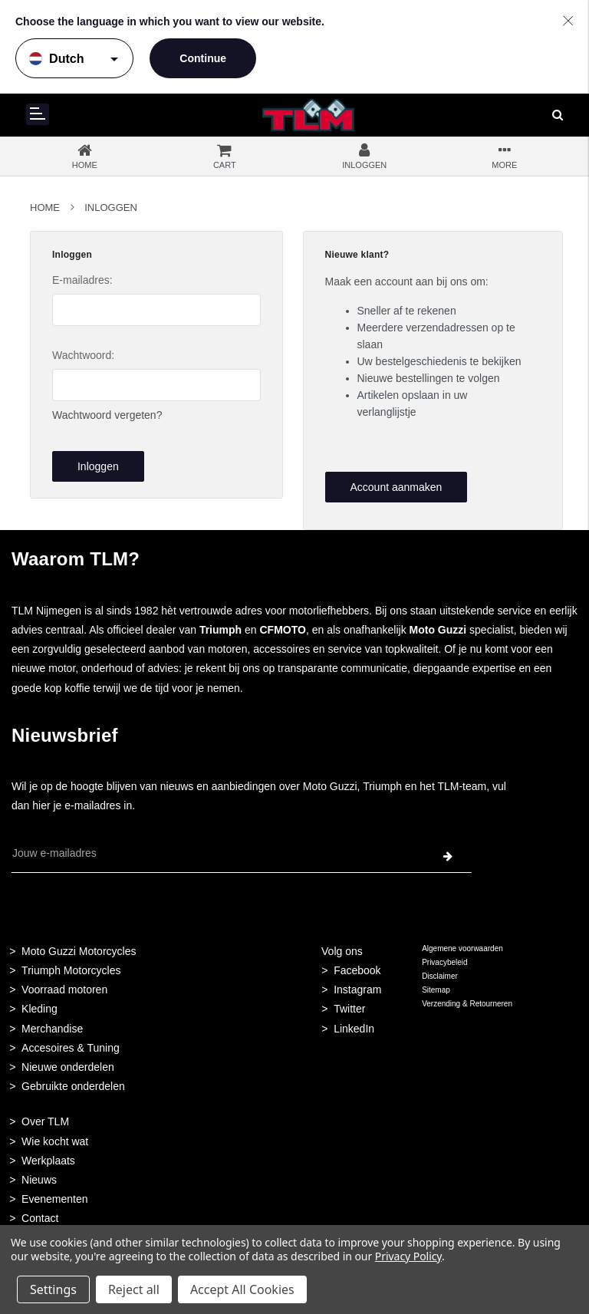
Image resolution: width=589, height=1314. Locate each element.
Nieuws (39, 1180)
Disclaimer (440, 976)
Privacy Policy (408, 1256)
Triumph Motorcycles (70, 970)
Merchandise (52, 1029)
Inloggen (110, 207)
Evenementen (54, 1199)
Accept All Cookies (242, 1289)
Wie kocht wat (54, 1141)
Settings (53, 1289)
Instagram (357, 989)
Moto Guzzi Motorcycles (78, 951)
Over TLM (45, 1121)
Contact (39, 1218)
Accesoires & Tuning (70, 1048)
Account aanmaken (396, 487)
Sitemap (436, 990)
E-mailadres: (82, 280)
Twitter (349, 1009)
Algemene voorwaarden (462, 948)
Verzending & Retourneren (467, 1003)
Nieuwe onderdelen (67, 1067)
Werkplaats (48, 1160)
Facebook (357, 970)
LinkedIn (354, 1029)
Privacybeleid (444, 962)
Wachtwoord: (83, 355)
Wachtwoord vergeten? (107, 415)
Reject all (134, 1289)
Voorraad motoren (64, 989)
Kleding (39, 1009)
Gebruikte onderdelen (73, 1086)
